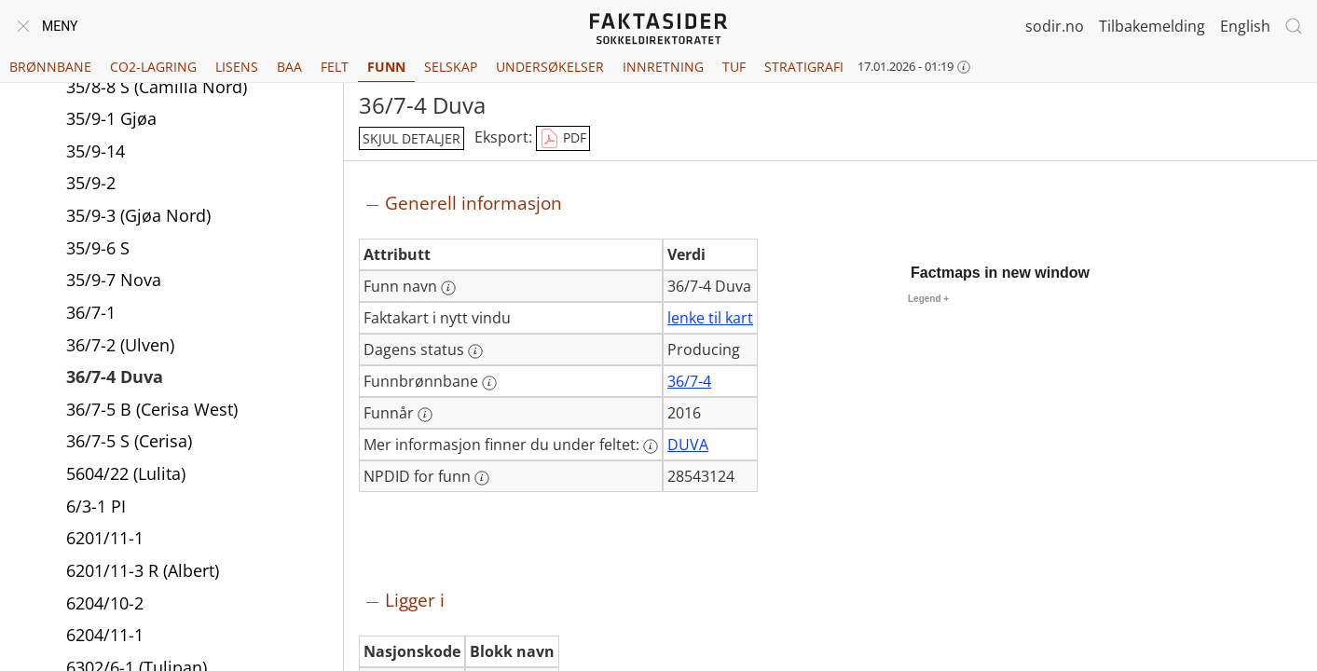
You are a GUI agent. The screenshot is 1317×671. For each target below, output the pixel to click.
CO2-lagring (153, 66)
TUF (734, 66)
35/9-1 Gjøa (111, 120)
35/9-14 (95, 153)
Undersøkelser (550, 66)
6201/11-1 (105, 539)
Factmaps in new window (1000, 273)
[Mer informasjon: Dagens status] (475, 351)
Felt (335, 66)
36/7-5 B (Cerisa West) (152, 411)
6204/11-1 (105, 636)
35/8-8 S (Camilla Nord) (156, 88)
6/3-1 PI (96, 508)
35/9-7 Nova (113, 281)
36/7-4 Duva (114, 378)
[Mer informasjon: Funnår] (425, 414)
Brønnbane (50, 66)
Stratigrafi (804, 66)
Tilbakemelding (1152, 26)
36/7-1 (91, 314)
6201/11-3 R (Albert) (142, 572)
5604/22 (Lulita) (125, 475)
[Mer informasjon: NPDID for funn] (481, 478)
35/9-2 (91, 184)
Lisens (236, 66)
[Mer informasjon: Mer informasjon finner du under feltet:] (650, 446)
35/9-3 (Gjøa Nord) (138, 217)
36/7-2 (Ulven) (120, 347)
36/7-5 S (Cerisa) (129, 442)
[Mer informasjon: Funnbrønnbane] (489, 383)
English (1245, 26)
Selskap (450, 66)
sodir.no (1054, 26)
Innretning (663, 66)
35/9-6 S (98, 250)
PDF (563, 139)
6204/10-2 (105, 605)
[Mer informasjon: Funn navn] (448, 288)
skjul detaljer (411, 138)
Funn (386, 66)
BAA (289, 66)
